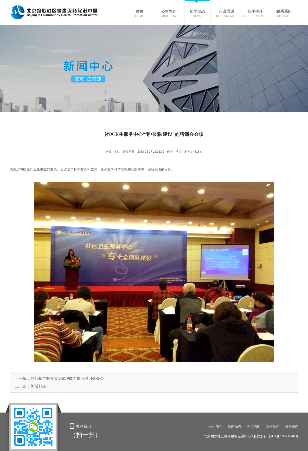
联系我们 (291, 426)
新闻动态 (234, 426)
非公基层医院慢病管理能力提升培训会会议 (67, 378)
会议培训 (253, 426)
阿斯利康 (38, 386)
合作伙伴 (272, 426)
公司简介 (215, 426)
